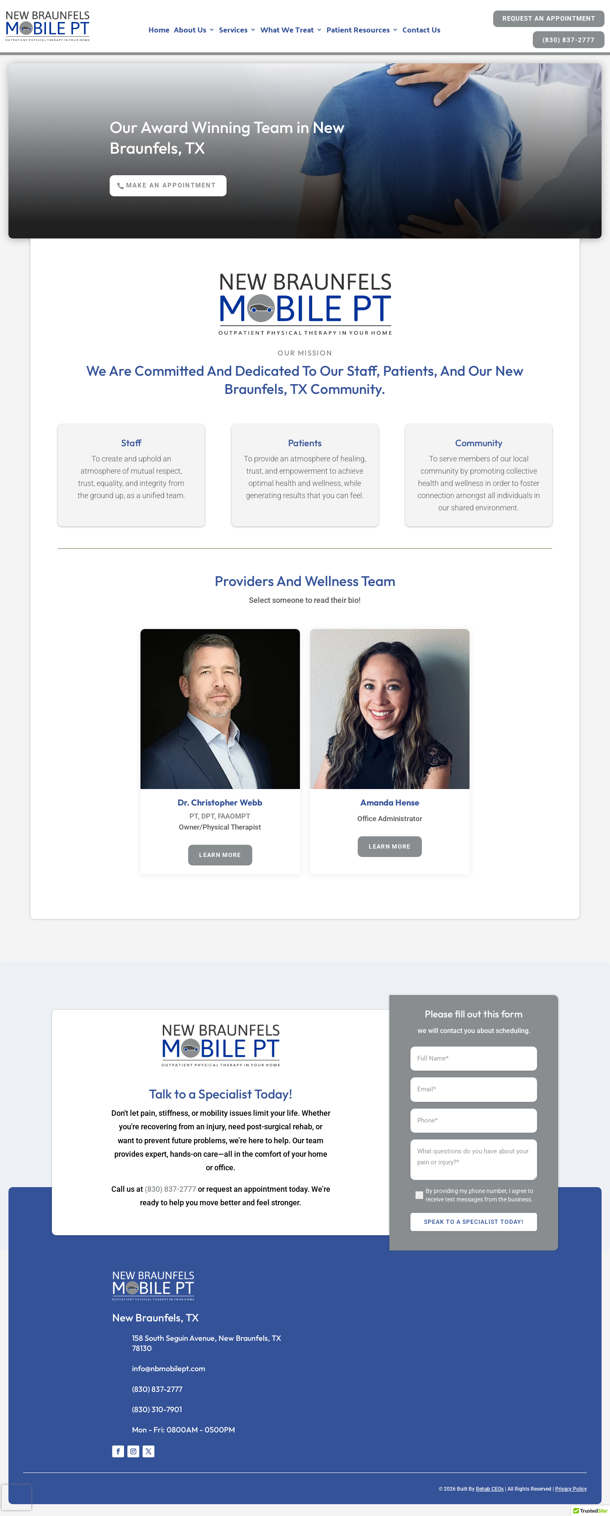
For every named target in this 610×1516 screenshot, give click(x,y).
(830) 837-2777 (569, 40)
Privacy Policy (571, 1492)
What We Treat (287, 31)
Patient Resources (358, 31)
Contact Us (421, 31)
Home (159, 31)
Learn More (220, 857)
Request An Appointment (548, 18)
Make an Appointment (179, 186)
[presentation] (16, 1497)
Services (233, 31)
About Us (190, 31)
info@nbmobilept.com (168, 1372)
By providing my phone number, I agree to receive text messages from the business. (479, 1198)
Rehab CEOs (490, 1492)
